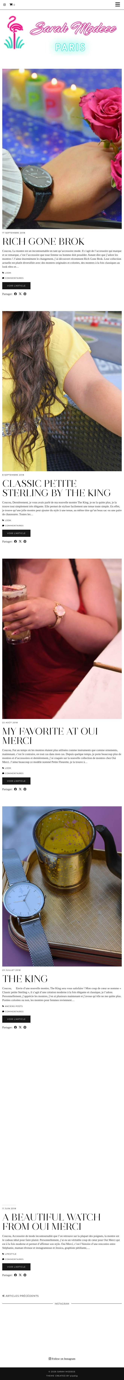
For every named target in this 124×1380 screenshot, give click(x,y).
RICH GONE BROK (43, 241)
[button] (118, 5)
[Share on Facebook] (15, 294)
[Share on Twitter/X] (20, 294)
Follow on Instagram (62, 1358)
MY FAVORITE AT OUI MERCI (50, 736)
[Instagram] (4, 4)
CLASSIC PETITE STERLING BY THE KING (56, 488)
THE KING (25, 979)
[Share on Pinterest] (25, 294)
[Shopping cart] (12, 4)
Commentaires (13, 278)
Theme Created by (62, 1376)
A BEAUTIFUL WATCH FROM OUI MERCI (51, 1221)
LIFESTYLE (11, 1254)
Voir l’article (16, 285)
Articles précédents (20, 1295)
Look (8, 273)
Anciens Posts (14, 1006)
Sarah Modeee (66, 1371)
